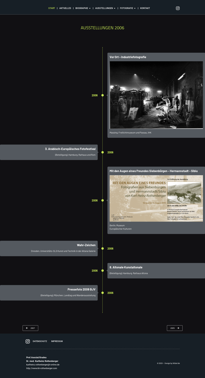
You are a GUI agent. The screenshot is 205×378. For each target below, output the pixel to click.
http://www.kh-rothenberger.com (41, 371)
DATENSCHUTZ (40, 344)
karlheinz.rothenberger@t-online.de (42, 367)
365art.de (176, 366)
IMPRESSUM (57, 344)
